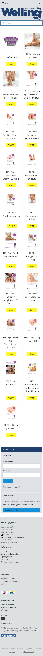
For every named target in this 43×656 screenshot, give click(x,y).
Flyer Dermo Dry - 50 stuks (32, 339)
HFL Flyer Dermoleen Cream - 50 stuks (11, 175)
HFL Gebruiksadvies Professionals (10, 94)
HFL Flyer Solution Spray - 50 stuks (11, 135)
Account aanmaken (12, 510)
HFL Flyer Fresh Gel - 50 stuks (10, 255)
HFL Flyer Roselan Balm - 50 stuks (32, 175)
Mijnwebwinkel (29, 652)
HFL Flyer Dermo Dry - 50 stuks (11, 427)
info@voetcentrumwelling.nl (12, 537)
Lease (3, 584)
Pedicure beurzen (7, 605)
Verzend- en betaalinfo (9, 554)
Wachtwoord (8, 471)
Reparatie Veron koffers (10, 581)
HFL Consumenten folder (32, 216)
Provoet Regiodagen (8, 607)
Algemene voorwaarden (10, 562)
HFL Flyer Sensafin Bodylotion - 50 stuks (10, 298)
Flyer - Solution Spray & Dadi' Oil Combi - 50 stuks (32, 94)
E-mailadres (8, 461)
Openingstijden (6, 557)
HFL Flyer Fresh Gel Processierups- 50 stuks (10, 342)
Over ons (4, 559)
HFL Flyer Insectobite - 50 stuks (32, 297)
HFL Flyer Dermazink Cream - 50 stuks (32, 135)
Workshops (5, 610)
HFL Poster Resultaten (10, 383)
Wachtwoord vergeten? (11, 487)
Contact (4, 551)
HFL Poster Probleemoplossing (12, 214)
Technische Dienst (8, 579)
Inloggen (11, 64)
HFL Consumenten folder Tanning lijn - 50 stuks (32, 386)
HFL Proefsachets (10, 56)
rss (32, 648)
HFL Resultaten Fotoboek (32, 56)
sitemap (27, 648)
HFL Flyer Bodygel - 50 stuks (32, 256)
